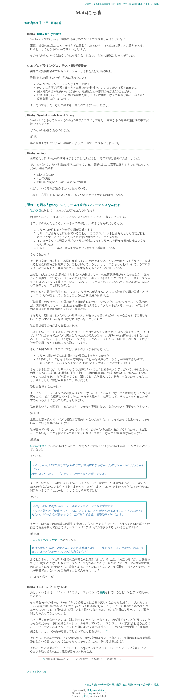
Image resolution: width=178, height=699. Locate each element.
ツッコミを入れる (36, 671)
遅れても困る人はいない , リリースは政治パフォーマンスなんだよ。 (75, 205)
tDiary (89, 693)
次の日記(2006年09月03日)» (137, 4)
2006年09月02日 (36, 23)
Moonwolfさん (38, 446)
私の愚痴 (35, 210)
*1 (107, 631)
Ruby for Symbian (49, 34)
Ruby (87, 696)
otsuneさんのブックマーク (46, 540)
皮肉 (102, 592)
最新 (118, 4)
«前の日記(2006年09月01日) (100, 4)
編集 (156, 4)
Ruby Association (96, 690)
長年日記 (57, 23)
